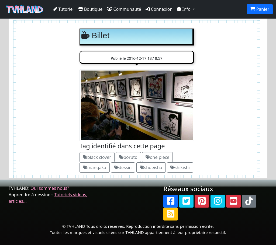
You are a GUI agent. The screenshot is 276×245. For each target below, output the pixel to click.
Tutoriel (63, 9)
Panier (259, 9)
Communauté (124, 9)
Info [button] (184, 9)
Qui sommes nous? (49, 188)
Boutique (90, 9)
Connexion (159, 9)
